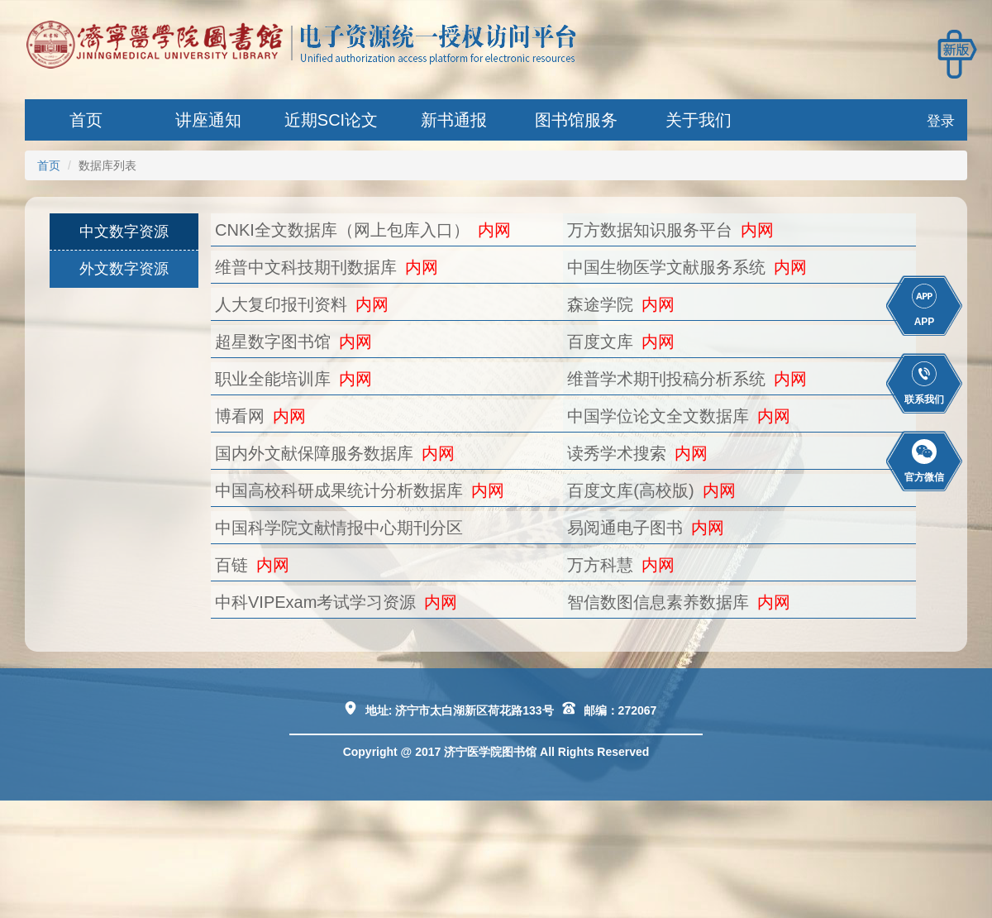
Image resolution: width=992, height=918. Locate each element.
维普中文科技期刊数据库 (306, 267)
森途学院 (600, 304)
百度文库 (600, 341)
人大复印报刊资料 (281, 304)
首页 (86, 120)
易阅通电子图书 (625, 528)
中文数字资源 (124, 231)
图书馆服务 (576, 120)
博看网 (240, 416)
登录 (941, 121)
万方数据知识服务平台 (649, 230)
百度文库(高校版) (630, 490)
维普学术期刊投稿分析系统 (666, 379)
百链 (231, 565)
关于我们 (698, 120)
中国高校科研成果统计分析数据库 (339, 490)
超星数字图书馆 (273, 341)
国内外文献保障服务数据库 (314, 453)
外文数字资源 (124, 269)
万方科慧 (600, 565)
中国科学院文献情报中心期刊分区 (339, 528)
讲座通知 (208, 120)
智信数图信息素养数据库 (658, 602)
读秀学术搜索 (616, 453)
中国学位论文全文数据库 (658, 416)
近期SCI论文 (331, 120)
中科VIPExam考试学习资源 (315, 602)
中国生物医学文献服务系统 (666, 267)
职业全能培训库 (273, 379)
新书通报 (454, 120)
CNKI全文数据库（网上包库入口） (342, 230)
